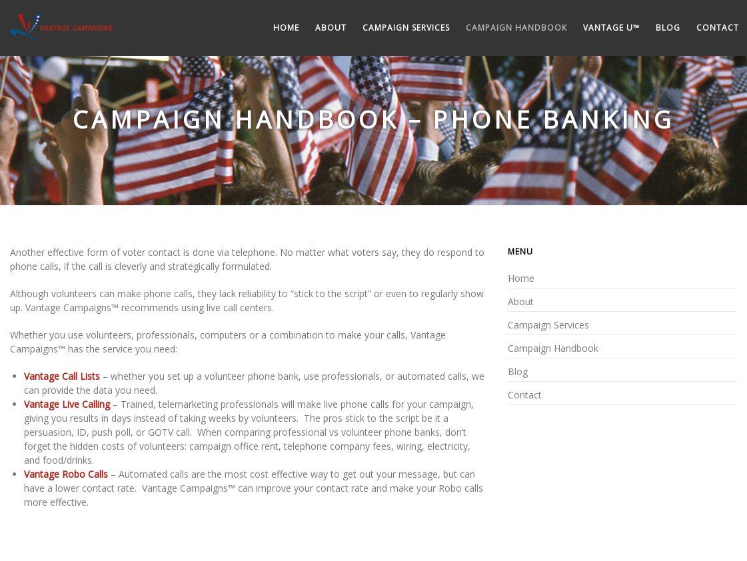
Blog (668, 27)
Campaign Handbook (516, 27)
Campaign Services (406, 27)
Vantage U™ (611, 27)
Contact (717, 27)
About (331, 27)
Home (286, 27)
